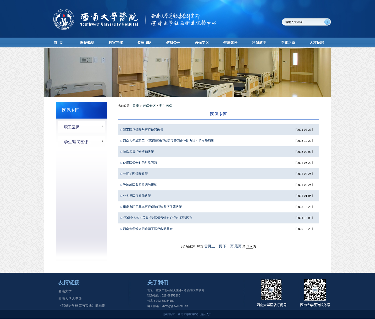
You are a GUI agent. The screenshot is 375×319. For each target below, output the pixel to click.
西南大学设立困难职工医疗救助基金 (148, 229)
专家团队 (144, 42)
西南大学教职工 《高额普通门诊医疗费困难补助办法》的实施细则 (168, 140)
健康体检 (230, 42)
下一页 (228, 246)
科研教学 (259, 42)
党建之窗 (288, 42)
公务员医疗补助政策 (137, 196)
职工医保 (71, 127)
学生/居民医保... (77, 142)
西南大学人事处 (70, 298)
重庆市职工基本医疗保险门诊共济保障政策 (152, 207)
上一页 (216, 246)
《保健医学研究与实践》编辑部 (81, 306)
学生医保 (165, 106)
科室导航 (116, 42)
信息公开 (173, 42)
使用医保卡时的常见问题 (140, 163)
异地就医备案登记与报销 (140, 185)
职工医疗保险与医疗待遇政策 (143, 129)
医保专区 (202, 42)
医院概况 (87, 42)
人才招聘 (316, 42)
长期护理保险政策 (135, 174)
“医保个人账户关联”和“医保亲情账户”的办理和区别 (157, 218)
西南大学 (65, 291)
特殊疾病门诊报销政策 (138, 152)
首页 (135, 106)
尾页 (238, 246)
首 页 (58, 42)
